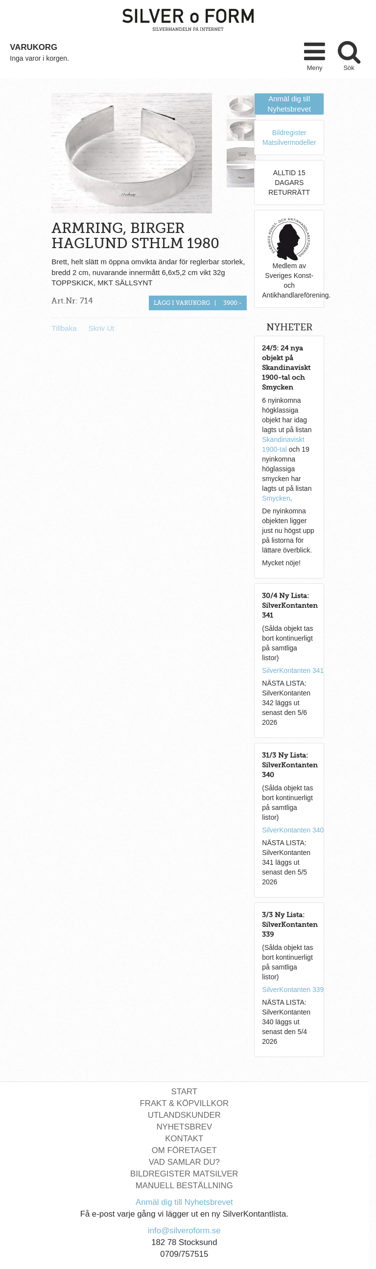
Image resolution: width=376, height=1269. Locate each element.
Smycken (276, 498)
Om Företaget (184, 1150)
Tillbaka (63, 328)
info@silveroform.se (184, 1230)
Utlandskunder (184, 1115)
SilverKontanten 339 (293, 989)
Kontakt (184, 1138)
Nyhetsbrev (184, 1126)
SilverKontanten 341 (293, 670)
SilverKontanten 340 (293, 830)
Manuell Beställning (184, 1185)
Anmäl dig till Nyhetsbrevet (184, 1202)
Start (184, 1091)
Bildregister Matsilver (184, 1173)
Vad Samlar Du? (184, 1162)
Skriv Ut (102, 328)
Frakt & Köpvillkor (184, 1103)
